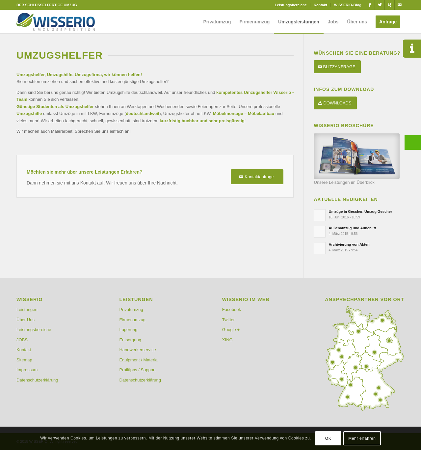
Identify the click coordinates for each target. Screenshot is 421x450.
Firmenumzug (132, 319)
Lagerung (128, 329)
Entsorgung (130, 339)
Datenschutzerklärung (37, 380)
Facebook (231, 309)
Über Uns (25, 319)
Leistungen (27, 309)
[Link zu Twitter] (379, 5)
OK (328, 438)
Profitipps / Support (137, 369)
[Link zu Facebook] (370, 5)
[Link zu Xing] (389, 5)
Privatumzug (131, 309)
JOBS (22, 339)
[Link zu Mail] (400, 5)
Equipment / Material (138, 359)
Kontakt (320, 5)
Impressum (27, 369)
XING (227, 339)
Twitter (228, 319)
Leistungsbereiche (291, 5)
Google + (231, 329)
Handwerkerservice (137, 349)
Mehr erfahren (362, 438)
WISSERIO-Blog (347, 5)
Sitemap (24, 359)
